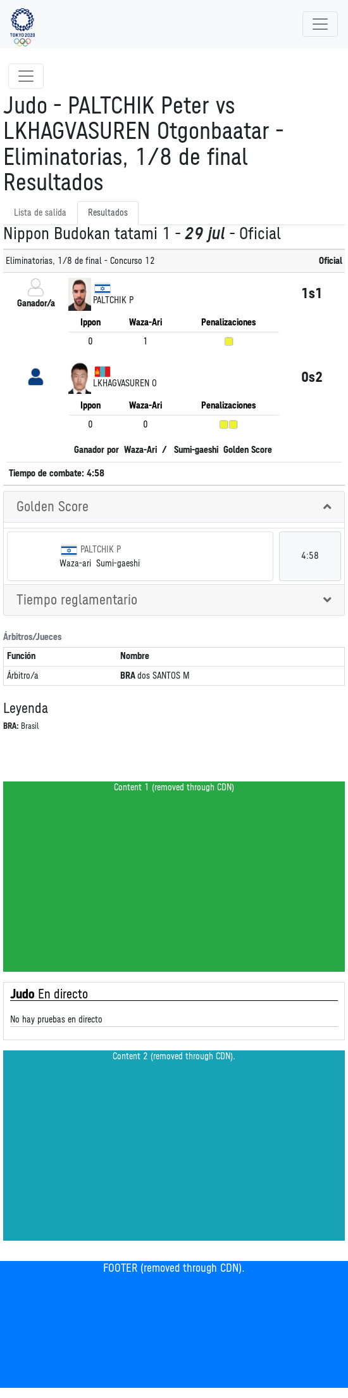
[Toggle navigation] (320, 24)
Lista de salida (40, 213)
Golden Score (52, 506)
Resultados (108, 213)
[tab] (174, 507)
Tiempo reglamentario (76, 600)
